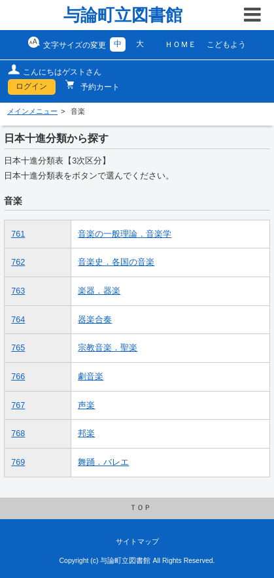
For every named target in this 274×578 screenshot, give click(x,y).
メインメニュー (32, 111)
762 (18, 262)
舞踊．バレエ (103, 462)
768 (18, 433)
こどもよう (226, 44)
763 (18, 291)
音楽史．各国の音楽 (116, 262)
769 (18, 462)
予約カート (99, 87)
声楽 (86, 405)
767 (18, 405)
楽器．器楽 (99, 291)
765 (18, 347)
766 (18, 376)
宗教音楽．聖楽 (107, 347)
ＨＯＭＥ (180, 44)
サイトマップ (137, 541)
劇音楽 (90, 376)
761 (18, 234)
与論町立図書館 (122, 15)
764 (18, 319)
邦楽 (86, 433)
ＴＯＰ (140, 507)
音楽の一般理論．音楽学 (124, 234)
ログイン (31, 86)
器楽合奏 (95, 319)
